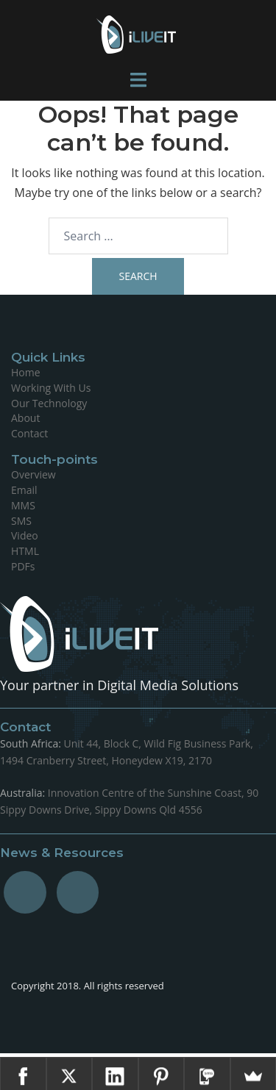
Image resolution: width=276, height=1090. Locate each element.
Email (24, 490)
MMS (23, 505)
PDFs (23, 566)
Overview (33, 474)
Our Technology (49, 403)
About (25, 418)
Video (24, 535)
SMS (21, 521)
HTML (25, 551)
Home (25, 372)
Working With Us (51, 388)
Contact (29, 433)
